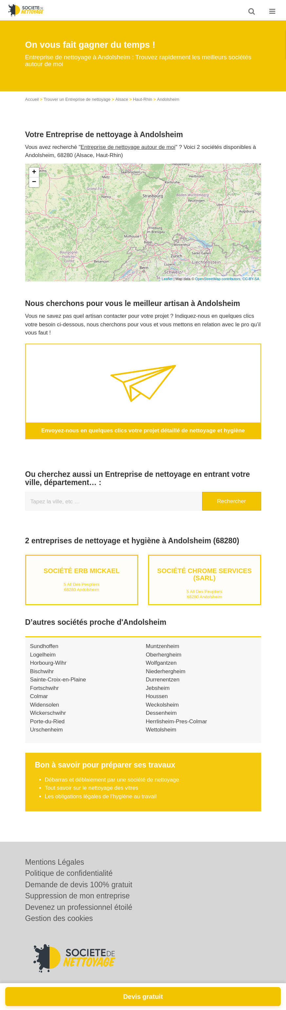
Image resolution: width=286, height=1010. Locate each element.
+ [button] (34, 172)
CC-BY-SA (250, 279)
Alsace (121, 99)
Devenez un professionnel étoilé (78, 907)
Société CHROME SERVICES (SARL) (204, 574)
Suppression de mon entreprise (77, 896)
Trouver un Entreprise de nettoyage (77, 99)
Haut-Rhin (142, 99)
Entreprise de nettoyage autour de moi (128, 147)
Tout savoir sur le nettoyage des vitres (91, 788)
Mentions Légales (54, 862)
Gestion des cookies (59, 918)
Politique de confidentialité (69, 873)
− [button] (34, 182)
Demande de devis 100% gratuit (78, 884)
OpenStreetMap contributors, (218, 279)
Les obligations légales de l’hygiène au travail (101, 796)
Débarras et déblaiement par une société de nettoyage (112, 780)
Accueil (32, 99)
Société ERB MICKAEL (82, 570)
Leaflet (167, 279)
